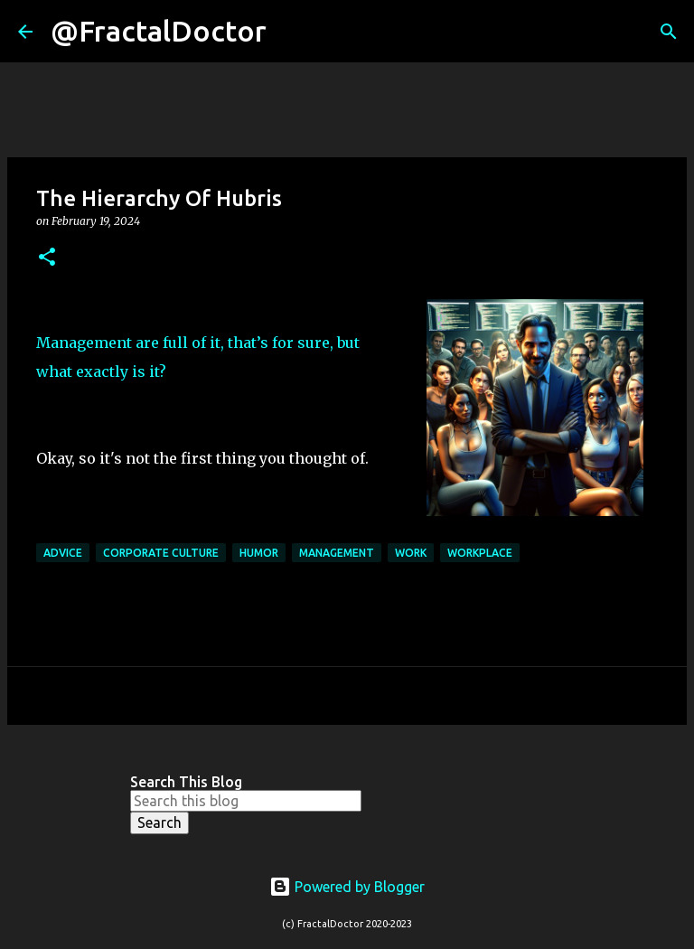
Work (411, 553)
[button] (47, 258)
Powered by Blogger (347, 887)
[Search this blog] (245, 801)
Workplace (479, 553)
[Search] (292, 31)
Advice (62, 553)
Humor (258, 553)
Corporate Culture (161, 553)
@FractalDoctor (159, 30)
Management (336, 553)
